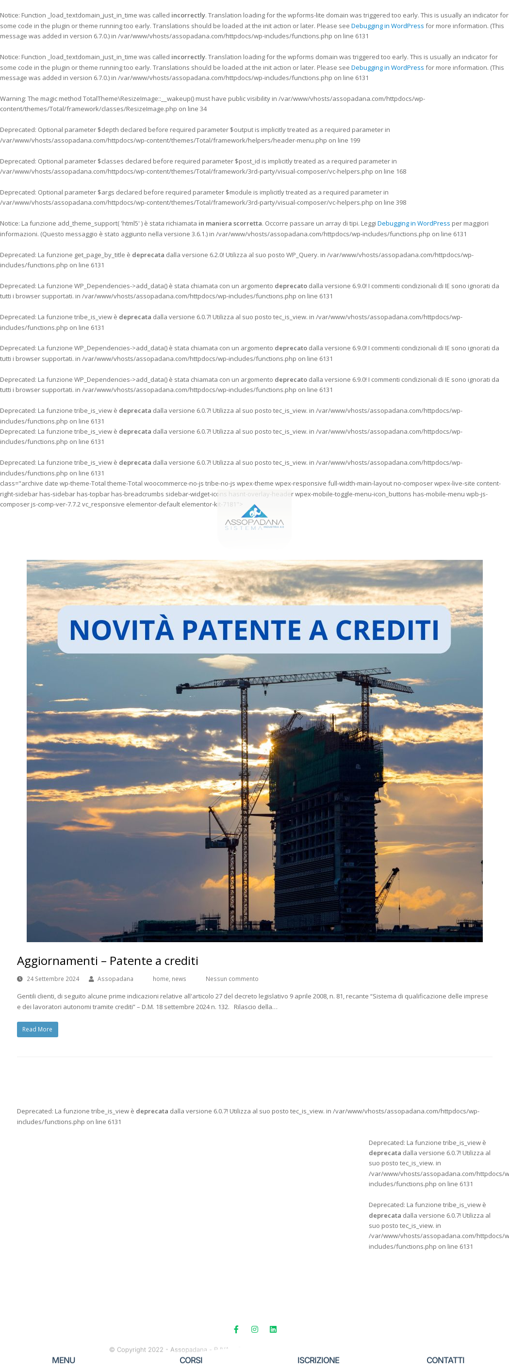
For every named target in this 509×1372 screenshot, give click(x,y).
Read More (37, 1029)
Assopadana (115, 979)
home (161, 979)
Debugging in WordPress (387, 25)
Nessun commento (232, 979)
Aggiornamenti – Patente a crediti (107, 960)
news (179, 979)
